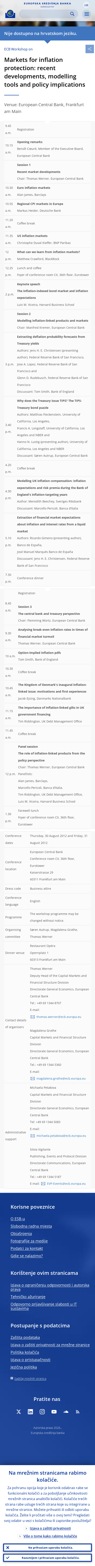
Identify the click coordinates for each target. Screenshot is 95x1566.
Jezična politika (24, 1367)
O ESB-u (18, 1218)
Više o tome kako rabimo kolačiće (50, 1536)
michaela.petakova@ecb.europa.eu (61, 1136)
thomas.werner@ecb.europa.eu (59, 1017)
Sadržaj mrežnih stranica (30, 1379)
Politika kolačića (25, 1352)
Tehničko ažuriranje (28, 1296)
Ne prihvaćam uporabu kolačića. (50, 1547)
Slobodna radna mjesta (31, 1226)
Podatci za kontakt (27, 1248)
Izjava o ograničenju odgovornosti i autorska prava (50, 1287)
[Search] (45, 14)
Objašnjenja (21, 1233)
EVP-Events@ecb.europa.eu (66, 1184)
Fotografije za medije (29, 1240)
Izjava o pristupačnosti (30, 1359)
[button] (86, 5)
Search (72, 14)
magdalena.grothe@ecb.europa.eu (61, 1078)
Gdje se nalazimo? (27, 1255)
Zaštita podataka (25, 1337)
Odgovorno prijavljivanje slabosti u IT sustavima (44, 1306)
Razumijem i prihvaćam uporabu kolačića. (51, 1558)
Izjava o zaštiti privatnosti (50, 1528)
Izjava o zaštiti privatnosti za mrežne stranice (50, 1344)
